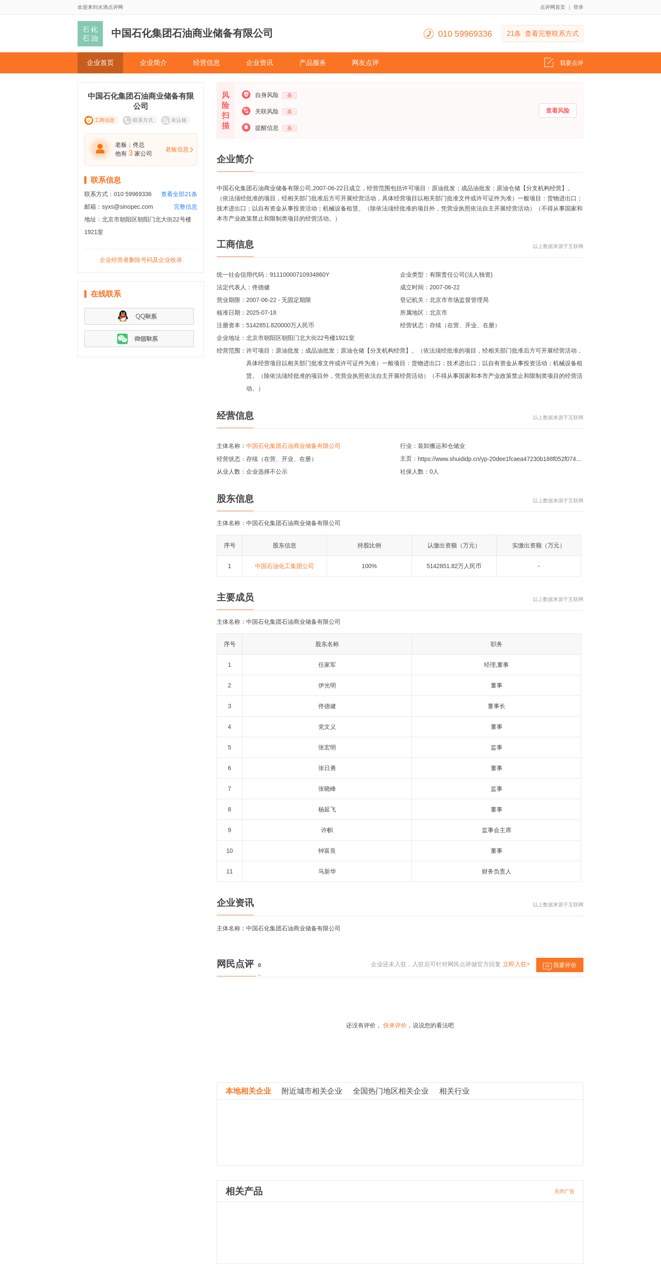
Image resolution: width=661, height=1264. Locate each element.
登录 (578, 7)
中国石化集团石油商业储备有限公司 (293, 445)
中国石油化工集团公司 (284, 566)
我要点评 (563, 60)
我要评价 (560, 967)
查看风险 (558, 110)
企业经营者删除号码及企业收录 (140, 259)
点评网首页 (552, 7)
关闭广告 (564, 1191)
